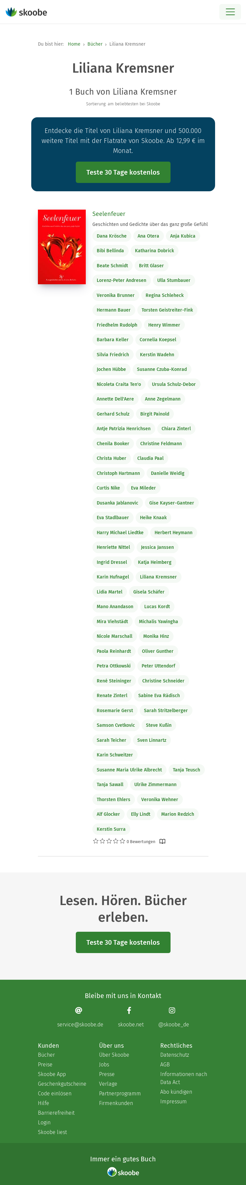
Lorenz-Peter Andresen (121, 280)
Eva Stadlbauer (113, 518)
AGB (165, 1064)
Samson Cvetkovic (116, 725)
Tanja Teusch (186, 770)
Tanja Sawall (110, 784)
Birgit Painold (154, 414)
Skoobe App (52, 1074)
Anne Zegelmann (163, 399)
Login (44, 1122)
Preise (45, 1064)
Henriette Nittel (113, 547)
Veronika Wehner (159, 799)
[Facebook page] (130, 1017)
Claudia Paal (150, 458)
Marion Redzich (177, 814)
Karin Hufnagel (113, 577)
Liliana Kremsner (158, 577)
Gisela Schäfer (149, 592)
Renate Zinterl (112, 695)
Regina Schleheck (165, 295)
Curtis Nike (108, 488)
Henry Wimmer (164, 325)
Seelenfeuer (108, 214)
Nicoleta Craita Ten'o (119, 384)
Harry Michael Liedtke (120, 533)
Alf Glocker (108, 814)
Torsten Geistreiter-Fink (167, 310)
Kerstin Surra (111, 829)
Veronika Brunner (116, 295)
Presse (107, 1074)
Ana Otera (148, 236)
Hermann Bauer (114, 310)
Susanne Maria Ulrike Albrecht (129, 770)
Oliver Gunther (158, 651)
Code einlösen (54, 1093)
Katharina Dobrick (154, 251)
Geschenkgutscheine (62, 1084)
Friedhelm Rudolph (117, 325)
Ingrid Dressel (112, 562)
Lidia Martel (109, 592)
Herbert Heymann (173, 533)
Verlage (108, 1084)
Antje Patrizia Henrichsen (124, 429)
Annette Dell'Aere (115, 399)
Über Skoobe (114, 1055)
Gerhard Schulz (113, 414)
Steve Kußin (159, 725)
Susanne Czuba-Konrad (162, 369)
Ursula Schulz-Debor (174, 384)
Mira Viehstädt (112, 621)
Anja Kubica (182, 236)
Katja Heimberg (155, 562)
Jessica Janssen (157, 547)
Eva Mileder (143, 488)
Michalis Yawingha (158, 621)
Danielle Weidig (167, 473)
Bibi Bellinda (110, 251)
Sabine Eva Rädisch (159, 695)
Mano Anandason (115, 606)
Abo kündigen (176, 1092)
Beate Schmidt (112, 266)
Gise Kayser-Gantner (171, 503)
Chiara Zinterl (176, 429)
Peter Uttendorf (158, 666)
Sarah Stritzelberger (166, 710)
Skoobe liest (52, 1132)
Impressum (173, 1101)
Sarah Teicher (111, 740)
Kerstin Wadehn (157, 355)
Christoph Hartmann (118, 473)
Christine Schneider (163, 681)
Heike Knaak (153, 518)
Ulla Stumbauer (173, 280)
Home (74, 44)
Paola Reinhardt (114, 651)
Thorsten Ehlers (113, 799)
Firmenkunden (116, 1103)
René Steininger (114, 681)
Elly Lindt (140, 814)
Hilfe (43, 1103)
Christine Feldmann (161, 444)
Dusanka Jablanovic (117, 503)
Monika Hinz (156, 636)
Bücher (94, 44)
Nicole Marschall (114, 636)
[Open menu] (230, 12)
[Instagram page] (174, 1017)
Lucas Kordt (157, 606)
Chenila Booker (113, 444)
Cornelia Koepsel (158, 340)
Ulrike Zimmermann (155, 784)
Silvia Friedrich (113, 355)
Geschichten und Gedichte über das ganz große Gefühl (150, 224)
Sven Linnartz (151, 740)
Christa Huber (111, 458)
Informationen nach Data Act (183, 1078)
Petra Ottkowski (114, 666)
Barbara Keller (113, 340)
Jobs (104, 1064)
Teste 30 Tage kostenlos (123, 172)
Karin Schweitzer (115, 755)
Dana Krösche (112, 236)
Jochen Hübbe (111, 369)
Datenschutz (174, 1055)
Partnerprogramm (120, 1093)
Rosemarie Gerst (115, 710)
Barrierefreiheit (56, 1113)
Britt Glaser (151, 266)
